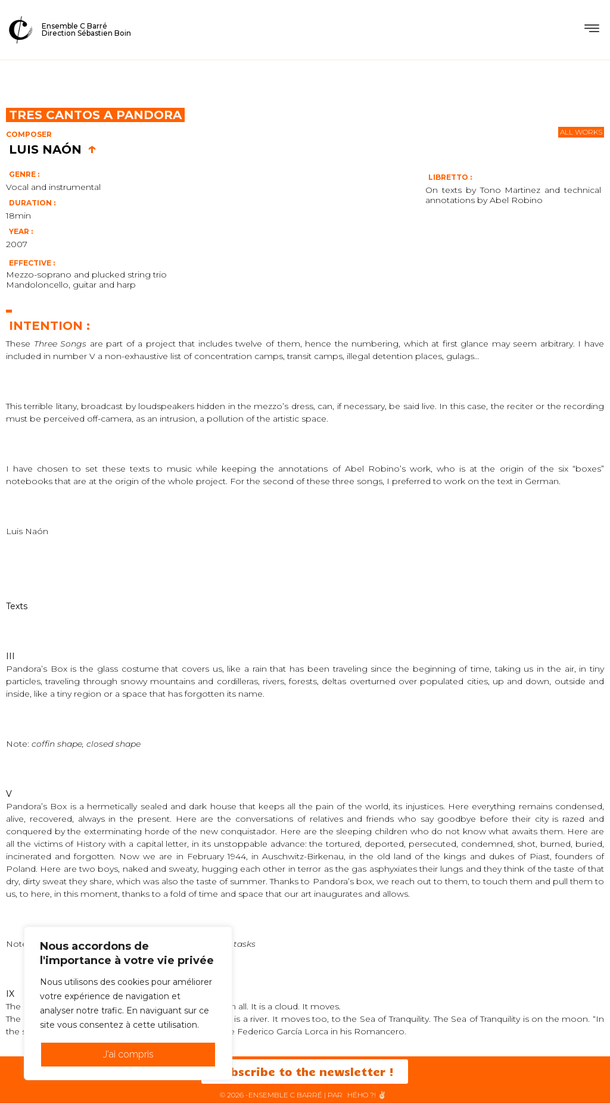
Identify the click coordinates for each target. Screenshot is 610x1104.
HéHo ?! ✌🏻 (367, 1095)
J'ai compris (128, 1054)
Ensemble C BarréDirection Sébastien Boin (86, 29)
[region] (128, 1003)
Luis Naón (53, 149)
